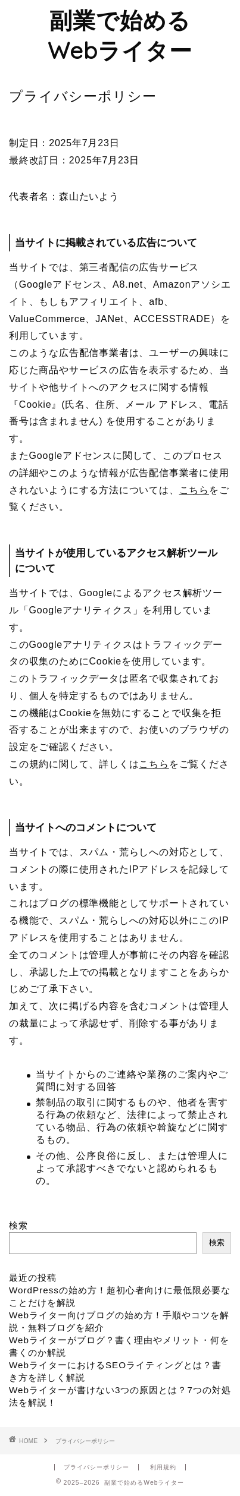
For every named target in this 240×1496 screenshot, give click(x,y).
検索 (18, 1225)
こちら (194, 490)
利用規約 (163, 1467)
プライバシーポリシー (96, 1467)
